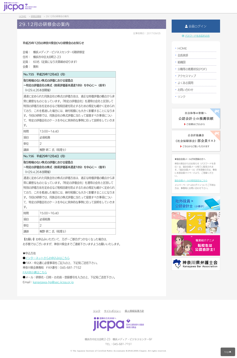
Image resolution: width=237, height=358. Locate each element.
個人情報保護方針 (134, 311)
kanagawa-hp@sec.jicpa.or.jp (53, 282)
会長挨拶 (183, 55)
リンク (181, 96)
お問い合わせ (185, 90)
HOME (182, 48)
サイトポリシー (112, 311)
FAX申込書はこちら (35, 272)
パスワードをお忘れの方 (196, 35)
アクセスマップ (187, 76)
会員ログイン (195, 26)
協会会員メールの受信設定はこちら (191, 180)
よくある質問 (185, 83)
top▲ (227, 351)
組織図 (181, 62)
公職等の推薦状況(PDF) (192, 69)
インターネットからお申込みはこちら (47, 258)
